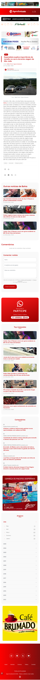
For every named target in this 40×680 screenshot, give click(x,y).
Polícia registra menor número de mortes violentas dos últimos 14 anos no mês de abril (19, 216)
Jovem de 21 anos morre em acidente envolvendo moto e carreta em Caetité (18, 358)
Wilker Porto (10, 64)
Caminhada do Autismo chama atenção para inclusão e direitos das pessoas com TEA (20, 438)
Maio (21, 526)
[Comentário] (5, 169)
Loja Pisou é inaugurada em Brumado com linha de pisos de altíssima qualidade (19, 458)
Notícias (12, 664)
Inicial (6, 664)
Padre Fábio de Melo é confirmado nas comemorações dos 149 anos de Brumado (16, 374)
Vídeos (26, 664)
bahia (5, 163)
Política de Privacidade (26, 280)
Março (21, 533)
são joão (11, 163)
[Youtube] (29, 656)
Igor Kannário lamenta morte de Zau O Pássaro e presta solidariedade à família (18, 199)
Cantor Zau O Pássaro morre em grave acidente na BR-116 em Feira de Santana (19, 232)
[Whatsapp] (5, 174)
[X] (12, 174)
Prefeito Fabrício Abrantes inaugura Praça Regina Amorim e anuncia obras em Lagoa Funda (18, 468)
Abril (21, 529)
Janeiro (21, 539)
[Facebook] (8, 174)
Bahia (6, 54)
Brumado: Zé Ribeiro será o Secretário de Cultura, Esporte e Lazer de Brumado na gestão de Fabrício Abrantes (19, 448)
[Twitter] (23, 656)
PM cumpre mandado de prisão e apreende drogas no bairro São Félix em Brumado (19, 390)
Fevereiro (21, 536)
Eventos (20, 664)
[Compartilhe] (15, 174)
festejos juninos (18, 163)
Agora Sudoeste (18, 64)
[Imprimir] (8, 169)
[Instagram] (11, 656)
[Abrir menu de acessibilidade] (2, 673)
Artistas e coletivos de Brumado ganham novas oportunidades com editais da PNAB (18, 429)
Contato (33, 664)
